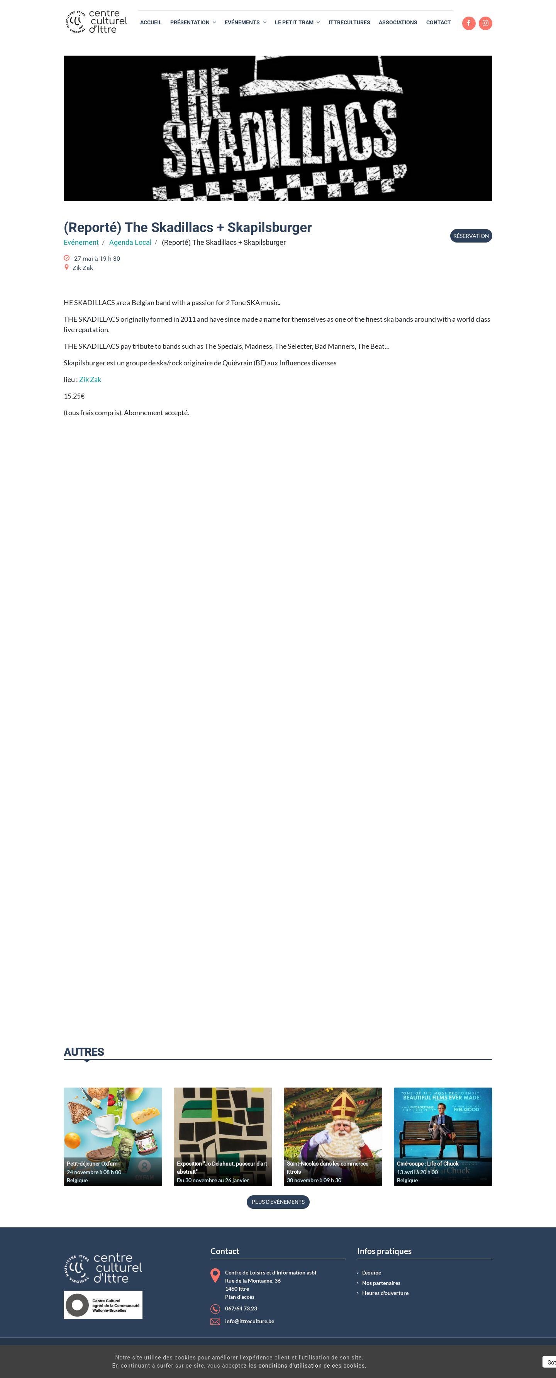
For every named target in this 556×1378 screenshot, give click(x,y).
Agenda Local (130, 242)
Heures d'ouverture (385, 1293)
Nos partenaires (381, 1283)
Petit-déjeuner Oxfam (92, 1164)
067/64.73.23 (241, 1308)
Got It (483, 1362)
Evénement (81, 242)
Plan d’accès (239, 1297)
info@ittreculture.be (249, 1321)
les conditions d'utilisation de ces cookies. (279, 1366)
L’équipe (371, 1272)
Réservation (471, 235)
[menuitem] (151, 22)
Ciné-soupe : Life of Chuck (427, 1164)
